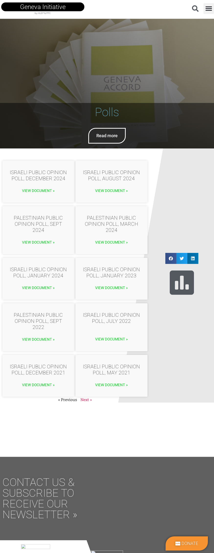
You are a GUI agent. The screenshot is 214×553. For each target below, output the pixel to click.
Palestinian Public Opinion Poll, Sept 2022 (38, 321)
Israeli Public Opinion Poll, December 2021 (38, 370)
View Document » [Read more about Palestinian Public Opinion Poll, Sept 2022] (38, 339)
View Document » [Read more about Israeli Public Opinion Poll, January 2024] (38, 288)
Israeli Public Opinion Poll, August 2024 (111, 175)
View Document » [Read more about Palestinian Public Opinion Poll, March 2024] (111, 242)
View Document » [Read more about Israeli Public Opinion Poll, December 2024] (38, 191)
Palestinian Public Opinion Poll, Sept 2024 (38, 224)
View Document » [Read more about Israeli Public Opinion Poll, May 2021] (111, 385)
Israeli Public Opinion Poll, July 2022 (111, 318)
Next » (86, 399)
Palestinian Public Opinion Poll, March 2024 (111, 224)
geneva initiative (43, 7)
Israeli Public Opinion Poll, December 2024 (38, 175)
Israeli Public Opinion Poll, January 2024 (38, 273)
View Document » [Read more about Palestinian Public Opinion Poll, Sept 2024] (38, 242)
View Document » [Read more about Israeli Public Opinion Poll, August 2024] (111, 191)
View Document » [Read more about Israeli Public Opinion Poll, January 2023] (111, 288)
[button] (208, 8)
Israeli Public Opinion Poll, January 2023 (111, 273)
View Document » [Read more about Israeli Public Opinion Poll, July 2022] (111, 339)
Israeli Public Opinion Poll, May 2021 (111, 370)
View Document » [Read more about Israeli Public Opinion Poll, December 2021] (38, 385)
